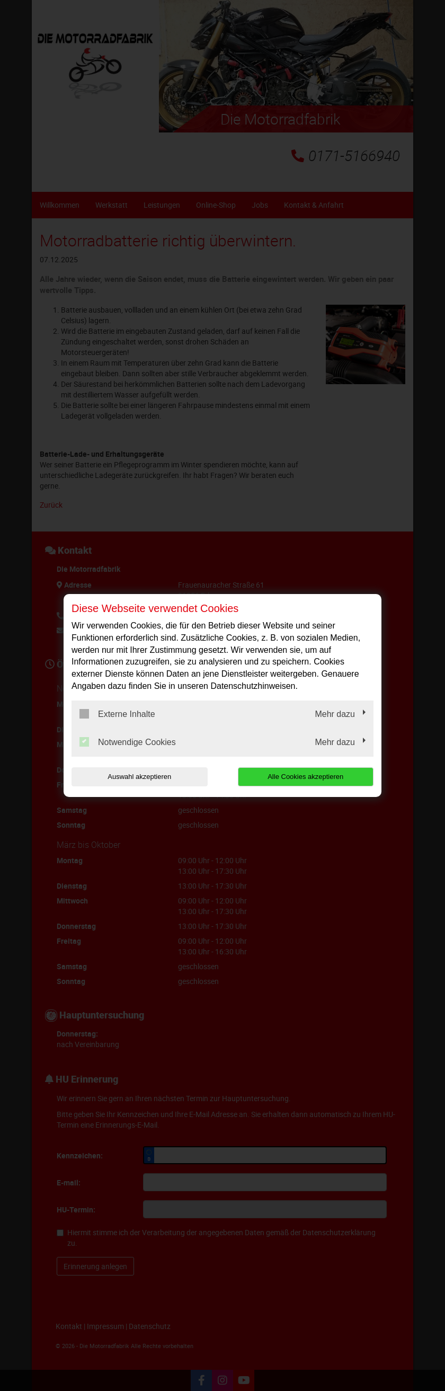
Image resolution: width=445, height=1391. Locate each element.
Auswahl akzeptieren (139, 777)
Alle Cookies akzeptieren (305, 777)
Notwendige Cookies (127, 742)
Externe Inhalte (117, 714)
